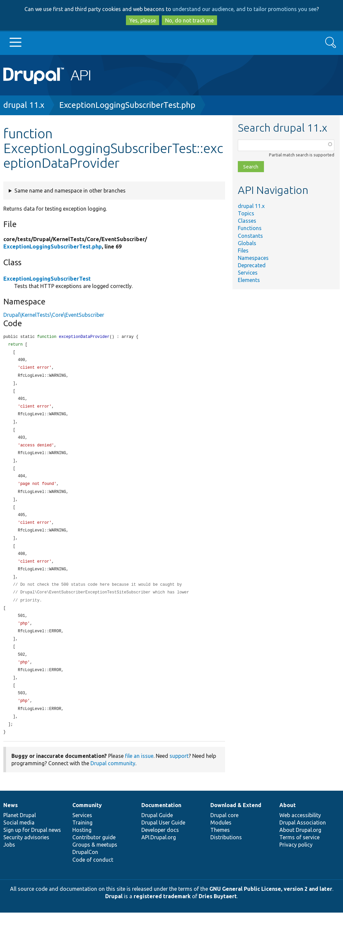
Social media (19, 840)
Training (82, 840)
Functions (250, 228)
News (10, 822)
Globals (247, 243)
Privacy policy (296, 862)
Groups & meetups (94, 862)
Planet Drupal (19, 833)
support (179, 773)
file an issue (139, 773)
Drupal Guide (157, 833)
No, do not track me (189, 20)
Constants (250, 236)
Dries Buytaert (218, 914)
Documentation (161, 822)
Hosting (81, 847)
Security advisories (26, 855)
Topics (246, 213)
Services (248, 273)
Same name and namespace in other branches (70, 191)
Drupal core (224, 833)
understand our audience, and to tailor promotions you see (245, 9)
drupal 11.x (23, 105)
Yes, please (142, 20)
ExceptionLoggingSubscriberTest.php (127, 105)
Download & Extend (235, 822)
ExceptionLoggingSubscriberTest (47, 279)
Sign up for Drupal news (32, 847)
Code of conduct (92, 877)
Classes (247, 221)
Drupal (114, 914)
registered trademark (162, 914)
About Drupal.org (300, 847)
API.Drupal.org (158, 855)
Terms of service (299, 855)
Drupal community (112, 781)
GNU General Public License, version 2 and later (270, 906)
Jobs (9, 862)
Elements (249, 280)
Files (243, 250)
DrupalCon (85, 869)
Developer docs (160, 847)
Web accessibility (300, 833)
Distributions (226, 855)
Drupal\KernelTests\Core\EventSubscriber (53, 315)
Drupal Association (302, 840)
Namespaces (253, 258)
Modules (220, 840)
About (287, 822)
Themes (220, 847)
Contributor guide (94, 855)
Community (87, 822)
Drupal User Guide (163, 840)
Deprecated (252, 265)
